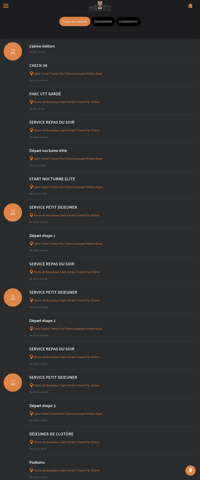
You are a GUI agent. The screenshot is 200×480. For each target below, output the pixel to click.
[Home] (190, 5)
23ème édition (42, 46)
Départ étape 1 (42, 235)
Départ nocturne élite (48, 150)
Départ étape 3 (42, 405)
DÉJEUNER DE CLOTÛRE (51, 433)
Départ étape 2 (42, 320)
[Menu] (5, 5)
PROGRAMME (103, 21)
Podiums (37, 462)
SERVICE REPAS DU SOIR (51, 122)
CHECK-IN (38, 65)
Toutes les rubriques (74, 21)
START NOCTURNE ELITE (52, 178)
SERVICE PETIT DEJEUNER (53, 207)
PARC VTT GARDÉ (45, 93)
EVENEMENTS (128, 21)
